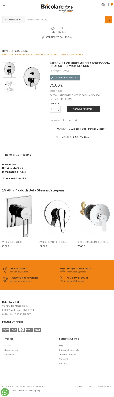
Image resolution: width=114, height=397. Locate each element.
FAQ (61, 345)
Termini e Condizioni (68, 354)
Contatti (79, 386)
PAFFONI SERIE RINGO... (12, 242)
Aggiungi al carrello (83, 109)
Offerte (7, 345)
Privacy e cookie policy (69, 350)
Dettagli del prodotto (18, 155)
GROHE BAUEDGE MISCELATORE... (93, 242)
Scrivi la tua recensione (64, 77)
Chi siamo (63, 359)
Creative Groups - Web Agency (26, 390)
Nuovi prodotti (11, 350)
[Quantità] (53, 109)
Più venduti (9, 354)
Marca (6, 164)
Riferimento (9, 168)
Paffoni (13, 165)
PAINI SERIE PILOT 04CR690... (53, 242)
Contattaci (64, 363)
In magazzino (10, 172)
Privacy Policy (104, 386)
